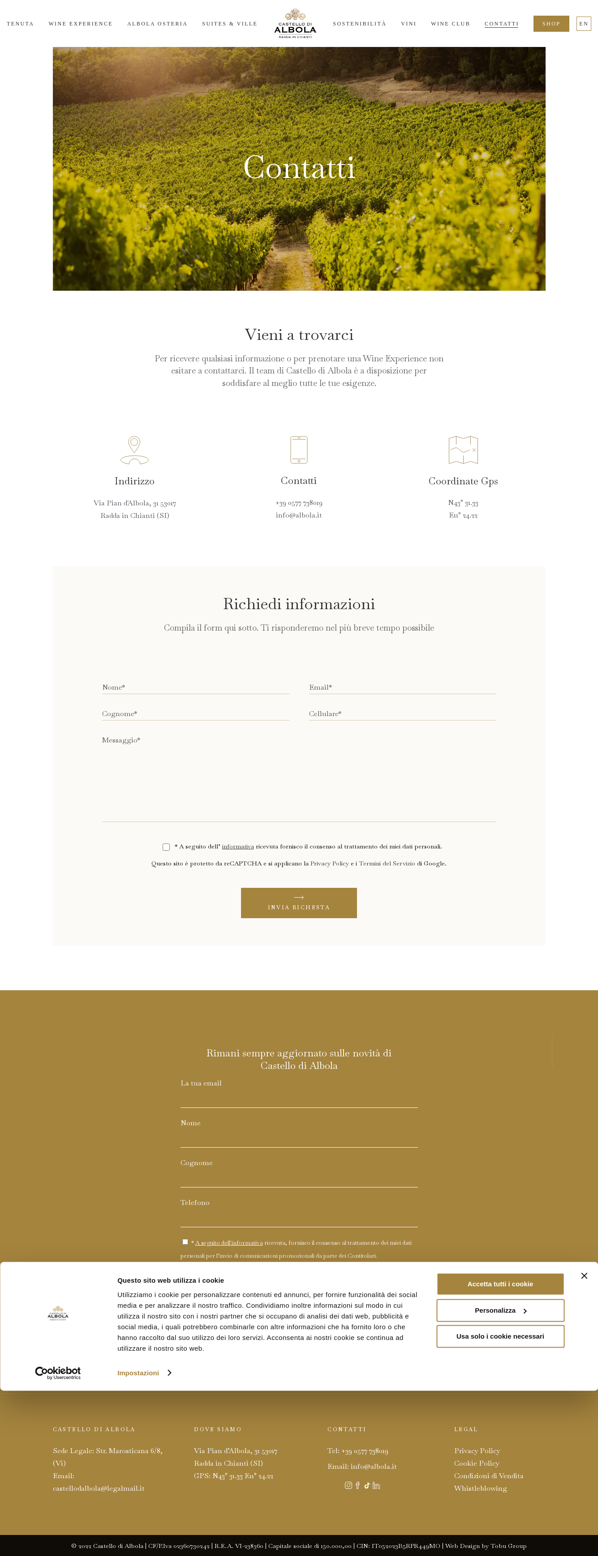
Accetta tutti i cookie (500, 1450)
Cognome (197, 1162)
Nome (191, 1123)
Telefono (195, 1202)
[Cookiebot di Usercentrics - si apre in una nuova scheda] (58, 1538)
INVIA (368, 1287)
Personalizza (500, 1476)
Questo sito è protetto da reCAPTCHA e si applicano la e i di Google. (299, 863)
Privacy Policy (329, 863)
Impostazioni (138, 1538)
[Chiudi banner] (584, 1441)
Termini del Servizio (387, 863)
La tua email (201, 1083)
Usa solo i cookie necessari (500, 1502)
